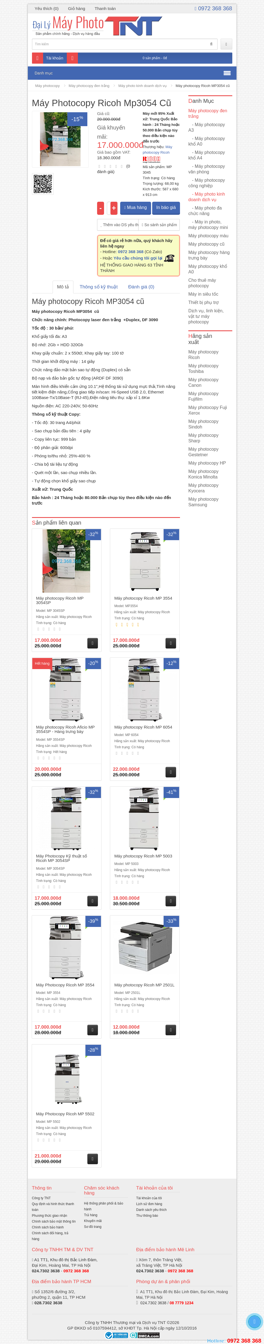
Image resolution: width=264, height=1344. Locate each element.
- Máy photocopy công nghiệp (206, 183)
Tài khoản (47, 58)
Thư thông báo (147, 1216)
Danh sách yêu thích (151, 1210)
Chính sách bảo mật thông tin (54, 1221)
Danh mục (44, 73)
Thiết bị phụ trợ (203, 302)
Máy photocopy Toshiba (203, 368)
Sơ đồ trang (93, 1227)
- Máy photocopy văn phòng (206, 169)
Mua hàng (135, 207)
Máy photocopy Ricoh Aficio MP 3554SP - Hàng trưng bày (65, 729)
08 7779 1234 (182, 1303)
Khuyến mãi (93, 1221)
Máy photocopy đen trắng (89, 86)
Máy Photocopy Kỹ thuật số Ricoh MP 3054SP (61, 858)
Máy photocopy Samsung (203, 502)
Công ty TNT (41, 1198)
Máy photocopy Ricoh (203, 355)
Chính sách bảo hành (48, 1227)
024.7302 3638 (46, 1270)
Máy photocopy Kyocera (203, 488)
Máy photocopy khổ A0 (207, 269)
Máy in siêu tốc (203, 294)
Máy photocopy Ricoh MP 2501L (144, 985)
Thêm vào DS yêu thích (120, 225)
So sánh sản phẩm (159, 225)
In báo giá (166, 207)
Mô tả (63, 287)
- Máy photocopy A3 (206, 127)
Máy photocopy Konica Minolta (203, 474)
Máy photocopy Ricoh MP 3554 (143, 598)
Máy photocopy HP (207, 463)
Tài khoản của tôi (149, 1198)
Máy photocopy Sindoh (203, 424)
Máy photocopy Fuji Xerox (207, 410)
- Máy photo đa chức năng (205, 211)
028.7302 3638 (48, 1302)
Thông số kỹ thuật (99, 287)
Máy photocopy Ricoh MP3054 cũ (203, 86)
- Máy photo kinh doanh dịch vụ (206, 197)
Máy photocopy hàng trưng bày (209, 255)
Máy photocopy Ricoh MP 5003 (143, 856)
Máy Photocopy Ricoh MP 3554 (65, 985)
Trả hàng (90, 1215)
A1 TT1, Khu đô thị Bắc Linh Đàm (65, 1259)
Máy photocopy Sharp (203, 438)
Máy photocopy (47, 86)
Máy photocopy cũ (206, 244)
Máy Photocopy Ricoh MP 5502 (65, 1113)
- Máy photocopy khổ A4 (206, 155)
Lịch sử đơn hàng (149, 1204)
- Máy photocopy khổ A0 (206, 141)
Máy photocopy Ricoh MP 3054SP (60, 600)
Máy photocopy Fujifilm (203, 396)
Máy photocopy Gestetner (203, 452)
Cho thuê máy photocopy (202, 283)
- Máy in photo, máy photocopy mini (208, 225)
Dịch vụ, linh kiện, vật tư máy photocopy (206, 316)
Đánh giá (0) (141, 287)
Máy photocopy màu (208, 235)
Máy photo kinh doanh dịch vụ (143, 86)
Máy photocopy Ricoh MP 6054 (143, 727)
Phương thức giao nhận (49, 1216)
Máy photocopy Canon (203, 382)
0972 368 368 (213, 8)
